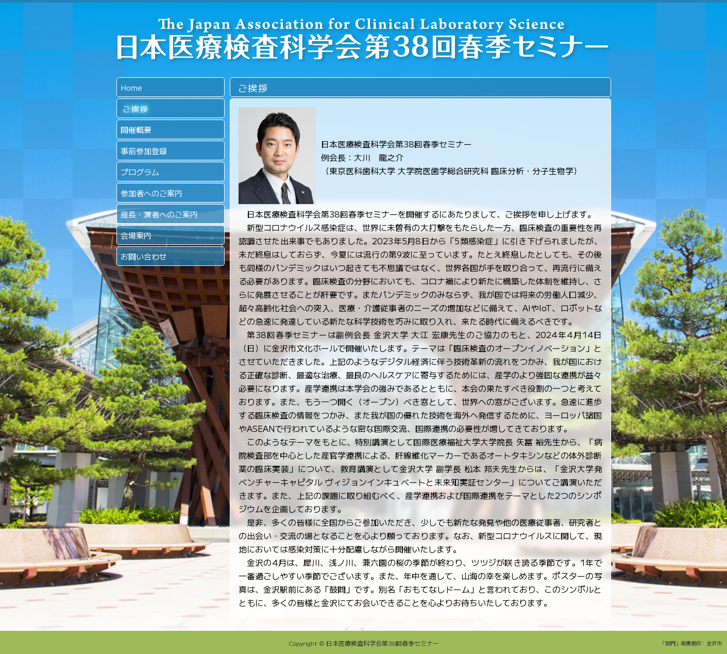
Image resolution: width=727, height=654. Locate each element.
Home (131, 87)
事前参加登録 (144, 150)
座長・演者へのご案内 (159, 214)
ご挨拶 (136, 108)
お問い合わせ (144, 256)
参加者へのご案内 (151, 193)
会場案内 (136, 235)
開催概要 (136, 129)
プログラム (140, 171)
